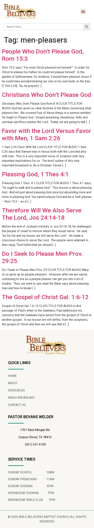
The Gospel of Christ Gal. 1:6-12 (45, 297)
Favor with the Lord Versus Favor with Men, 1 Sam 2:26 (46, 134)
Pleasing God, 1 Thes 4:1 (35, 174)
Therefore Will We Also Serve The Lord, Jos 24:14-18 (41, 214)
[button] (83, 11)
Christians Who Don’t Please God (46, 94)
